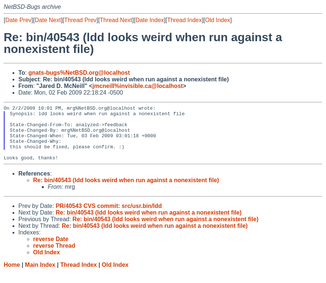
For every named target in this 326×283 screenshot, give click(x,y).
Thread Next (116, 20)
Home (12, 276)
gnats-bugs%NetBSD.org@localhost (79, 73)
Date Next (48, 20)
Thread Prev (80, 20)
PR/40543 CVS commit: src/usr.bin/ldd (108, 217)
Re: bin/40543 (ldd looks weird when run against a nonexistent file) (126, 191)
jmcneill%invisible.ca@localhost (137, 86)
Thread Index (184, 20)
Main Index (40, 276)
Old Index (217, 20)
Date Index (149, 20)
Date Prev (18, 20)
